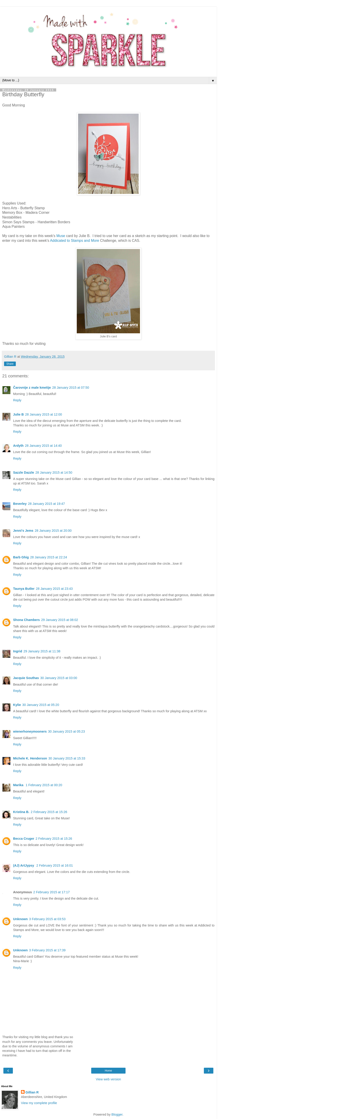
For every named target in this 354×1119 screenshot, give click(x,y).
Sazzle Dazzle (23, 472)
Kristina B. (21, 812)
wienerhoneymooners (30, 731)
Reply (17, 400)
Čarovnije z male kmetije (32, 387)
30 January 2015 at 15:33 (66, 758)
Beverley (20, 503)
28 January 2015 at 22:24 (48, 557)
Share (10, 363)
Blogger (117, 1114)
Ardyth (18, 445)
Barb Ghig (21, 557)
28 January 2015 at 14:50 (53, 472)
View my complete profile (39, 1103)
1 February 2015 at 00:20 (44, 785)
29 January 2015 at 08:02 (59, 620)
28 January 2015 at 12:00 (43, 414)
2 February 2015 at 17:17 (51, 892)
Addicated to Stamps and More (74, 240)
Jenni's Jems (23, 530)
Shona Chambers (26, 620)
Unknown (20, 919)
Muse (61, 236)
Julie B (18, 414)
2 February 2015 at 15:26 (49, 812)
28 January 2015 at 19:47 (46, 503)
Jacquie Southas (26, 678)
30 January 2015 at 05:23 (66, 731)
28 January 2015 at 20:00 (53, 530)
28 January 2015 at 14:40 (43, 445)
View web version (108, 1079)
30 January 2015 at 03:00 (58, 678)
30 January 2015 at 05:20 (40, 705)
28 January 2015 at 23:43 (54, 588)
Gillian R (32, 1092)
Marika (18, 785)
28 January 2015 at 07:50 (70, 387)
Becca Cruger (23, 838)
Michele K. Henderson (30, 758)
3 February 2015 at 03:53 (47, 919)
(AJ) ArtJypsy (24, 865)
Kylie (17, 705)
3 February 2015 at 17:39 (47, 950)
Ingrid (17, 651)
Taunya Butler (24, 588)
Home (108, 1070)
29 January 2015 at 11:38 (41, 651)
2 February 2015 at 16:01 (54, 865)
